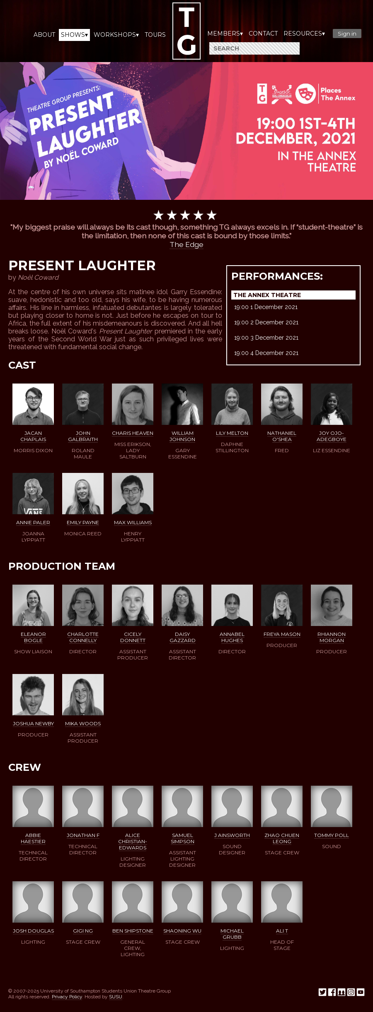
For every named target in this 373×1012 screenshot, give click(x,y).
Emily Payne (83, 522)
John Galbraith (83, 436)
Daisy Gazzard (183, 637)
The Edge (186, 244)
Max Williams (133, 522)
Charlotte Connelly (83, 637)
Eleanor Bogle (33, 637)
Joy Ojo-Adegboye (331, 436)
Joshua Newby (33, 723)
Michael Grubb (232, 934)
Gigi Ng (83, 931)
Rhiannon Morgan (331, 637)
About (44, 34)
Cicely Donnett (132, 637)
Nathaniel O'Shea (281, 436)
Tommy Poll (331, 835)
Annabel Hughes (232, 637)
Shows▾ (74, 34)
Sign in (347, 33)
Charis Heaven (132, 433)
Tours (155, 34)
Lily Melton (232, 433)
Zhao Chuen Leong (281, 838)
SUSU (115, 997)
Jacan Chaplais (33, 436)
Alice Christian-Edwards (132, 841)
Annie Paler (33, 522)
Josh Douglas (33, 931)
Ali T (282, 931)
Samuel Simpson (182, 838)
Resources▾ (304, 33)
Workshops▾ (116, 34)
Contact (263, 33)
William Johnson (182, 436)
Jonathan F (83, 835)
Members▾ (225, 33)
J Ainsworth (232, 835)
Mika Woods (83, 723)
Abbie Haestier (33, 838)
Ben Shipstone (132, 931)
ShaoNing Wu (182, 931)
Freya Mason (282, 634)
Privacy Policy (67, 997)
